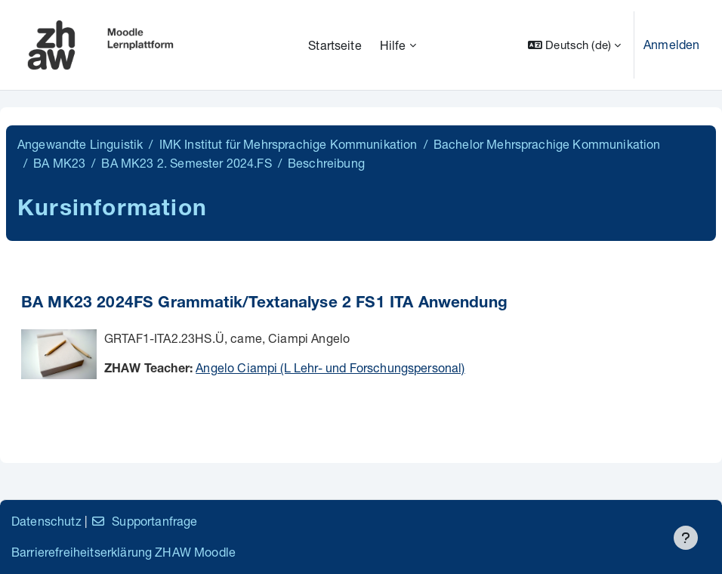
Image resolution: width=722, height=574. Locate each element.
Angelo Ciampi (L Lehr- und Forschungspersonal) (330, 367)
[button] (574, 45)
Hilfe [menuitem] (393, 45)
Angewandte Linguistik (80, 144)
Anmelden (671, 44)
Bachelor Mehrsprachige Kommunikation (547, 144)
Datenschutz (46, 521)
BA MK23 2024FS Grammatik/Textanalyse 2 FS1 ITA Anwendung (264, 304)
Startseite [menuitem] (335, 45)
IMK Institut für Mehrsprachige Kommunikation (288, 144)
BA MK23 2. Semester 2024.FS (186, 163)
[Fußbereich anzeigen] (686, 538)
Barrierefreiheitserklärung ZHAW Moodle (123, 552)
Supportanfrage (144, 521)
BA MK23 (59, 163)
